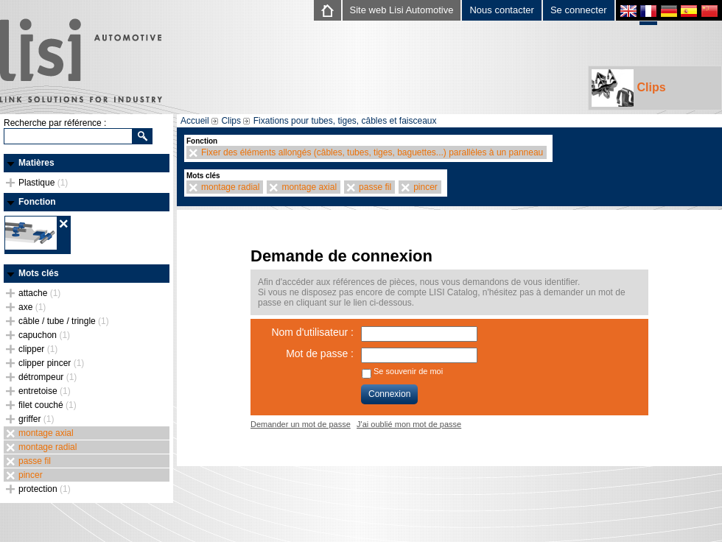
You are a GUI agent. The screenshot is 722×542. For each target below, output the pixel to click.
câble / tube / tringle (63, 321)
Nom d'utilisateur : (312, 332)
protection (44, 489)
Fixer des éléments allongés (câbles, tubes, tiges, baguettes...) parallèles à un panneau (372, 152)
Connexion (389, 394)
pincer (30, 475)
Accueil (194, 121)
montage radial (47, 447)
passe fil (34, 461)
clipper (37, 349)
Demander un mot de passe (300, 424)
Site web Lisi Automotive (402, 9)
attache (39, 293)
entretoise (44, 391)
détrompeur (47, 377)
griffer (36, 419)
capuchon (44, 335)
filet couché (47, 405)
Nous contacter (501, 9)
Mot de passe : (320, 353)
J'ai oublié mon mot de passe (409, 424)
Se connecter (578, 9)
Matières (36, 163)
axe (32, 307)
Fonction (37, 202)
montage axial (46, 433)
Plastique (43, 182)
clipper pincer (51, 363)
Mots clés (38, 273)
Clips (629, 88)
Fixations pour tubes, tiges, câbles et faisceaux (345, 121)
